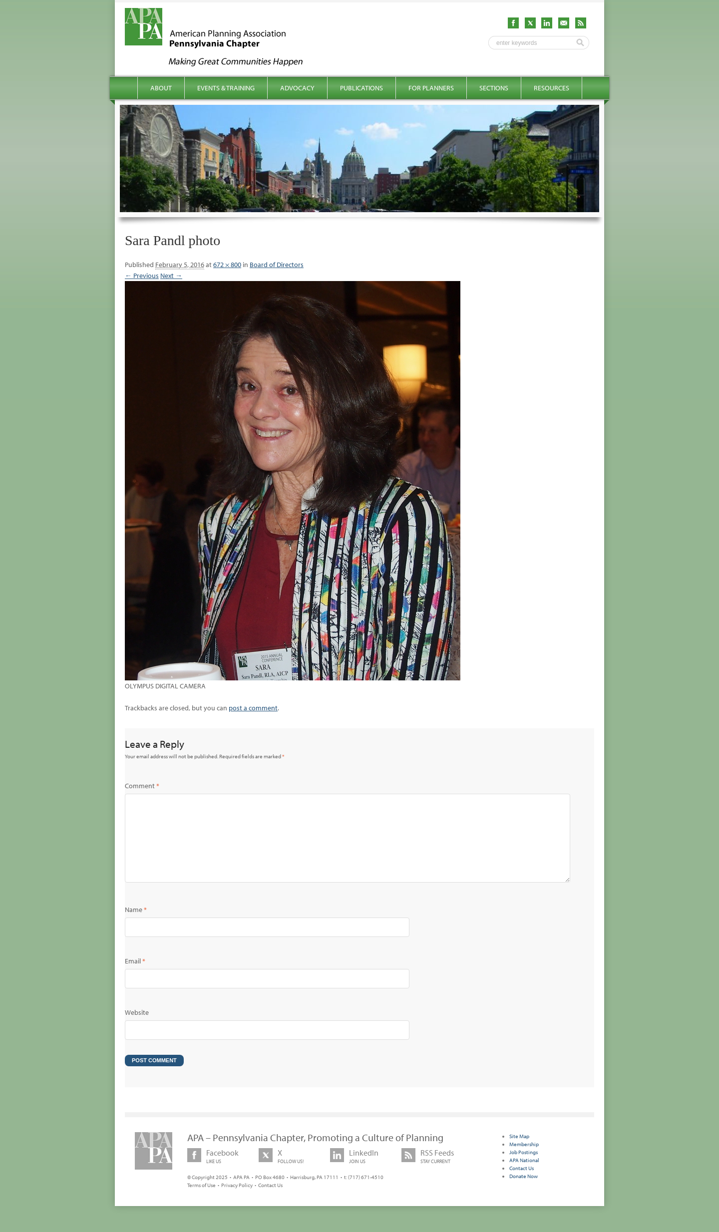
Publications (361, 87)
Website (137, 1028)
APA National (524, 1176)
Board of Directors (277, 264)
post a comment (253, 707)
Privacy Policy (237, 1201)
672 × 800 (227, 264)
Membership (524, 1160)
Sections (493, 87)
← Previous (142, 275)
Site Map (519, 1152)
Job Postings (523, 1168)
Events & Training (226, 87)
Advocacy (297, 87)
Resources (551, 87)
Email (135, 976)
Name (136, 925)
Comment (142, 785)
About (161, 87)
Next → (171, 275)
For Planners (431, 87)
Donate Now (523, 1192)
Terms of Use (201, 1201)
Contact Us (270, 1201)
